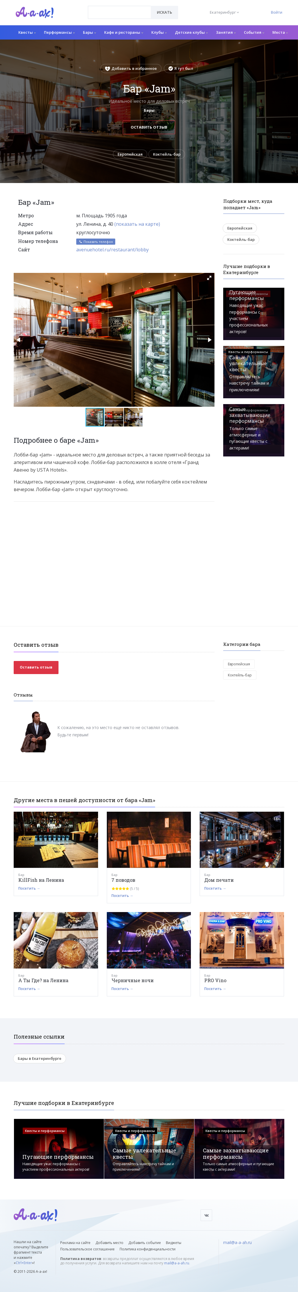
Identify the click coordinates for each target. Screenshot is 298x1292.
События (254, 32)
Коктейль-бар (166, 154)
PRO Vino (215, 980)
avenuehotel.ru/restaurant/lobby (112, 249)
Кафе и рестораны (123, 32)
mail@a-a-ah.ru (176, 1263)
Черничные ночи (132, 980)
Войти (276, 12)
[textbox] (119, 8)
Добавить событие (144, 1242)
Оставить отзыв (149, 127)
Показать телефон (96, 241)
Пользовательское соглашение (87, 1249)
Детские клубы (191, 32)
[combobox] (119, 12)
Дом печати (219, 880)
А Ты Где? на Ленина (43, 980)
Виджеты (173, 1242)
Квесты (27, 32)
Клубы (159, 32)
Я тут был (180, 68)
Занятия (226, 32)
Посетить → (29, 888)
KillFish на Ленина (41, 880)
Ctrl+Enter (24, 1262)
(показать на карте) (137, 224)
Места (280, 32)
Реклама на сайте (75, 1242)
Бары (89, 32)
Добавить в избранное (131, 68)
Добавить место (109, 1242)
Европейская (130, 154)
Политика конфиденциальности (147, 1249)
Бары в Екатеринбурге (39, 1058)
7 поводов (123, 880)
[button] (209, 277)
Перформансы (59, 32)
